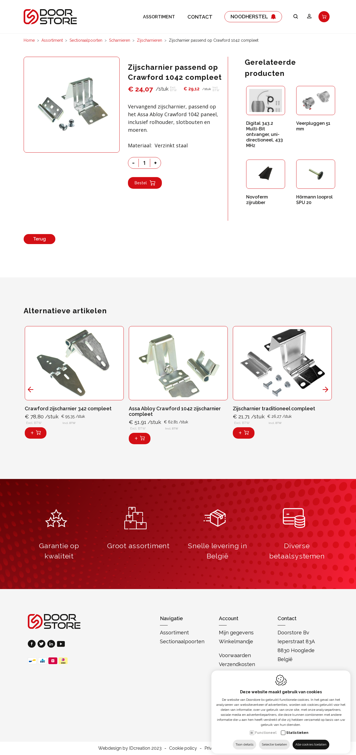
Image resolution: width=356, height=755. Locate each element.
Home (29, 40)
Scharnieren (119, 40)
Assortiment (159, 16)
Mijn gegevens (236, 632)
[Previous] (31, 389)
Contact (199, 17)
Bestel (145, 183)
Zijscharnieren (149, 40)
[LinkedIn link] (52, 644)
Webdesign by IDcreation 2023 (130, 748)
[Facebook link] (33, 644)
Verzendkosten (237, 664)
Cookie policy (183, 748)
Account (228, 618)
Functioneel (265, 729)
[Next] (325, 389)
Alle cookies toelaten (311, 740)
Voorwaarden (235, 655)
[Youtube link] (61, 644)
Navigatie (171, 618)
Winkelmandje (236, 641)
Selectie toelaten (274, 740)
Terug (39, 239)
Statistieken (297, 729)
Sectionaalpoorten (86, 40)
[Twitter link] (42, 644)
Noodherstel (253, 17)
